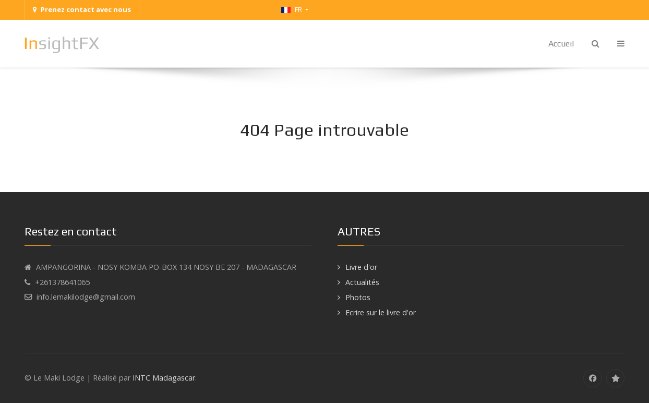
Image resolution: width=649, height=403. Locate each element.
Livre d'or (361, 267)
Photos (357, 297)
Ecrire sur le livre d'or (380, 312)
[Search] (595, 44)
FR (292, 9)
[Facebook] (592, 378)
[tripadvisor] (615, 378)
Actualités (362, 282)
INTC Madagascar (164, 378)
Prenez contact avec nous (82, 9)
